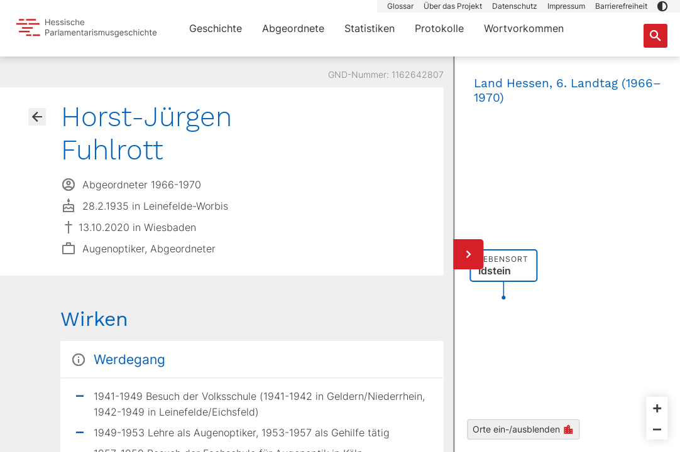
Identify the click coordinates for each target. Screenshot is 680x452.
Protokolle (439, 28)
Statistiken (369, 28)
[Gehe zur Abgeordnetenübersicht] (37, 117)
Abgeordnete (293, 28)
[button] (662, 6)
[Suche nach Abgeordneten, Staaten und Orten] (655, 36)
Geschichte (215, 28)
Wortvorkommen (524, 28)
